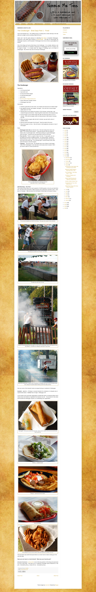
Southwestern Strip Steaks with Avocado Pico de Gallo (71, 167)
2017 (65, 146)
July (66, 189)
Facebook (65, 32)
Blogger (56, 585)
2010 (65, 204)
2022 (65, 137)
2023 (65, 135)
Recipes (23, 23)
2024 (65, 134)
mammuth (47, 585)
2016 (65, 148)
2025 (65, 132)
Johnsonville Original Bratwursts (28, 98)
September (67, 163)
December (67, 157)
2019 (65, 143)
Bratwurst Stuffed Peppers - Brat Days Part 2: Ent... (71, 170)
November (67, 159)
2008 (65, 208)
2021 (65, 139)
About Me (30, 23)
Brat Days (43, 38)
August (67, 164)
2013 (65, 154)
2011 (65, 202)
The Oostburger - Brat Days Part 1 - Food (33, 31)
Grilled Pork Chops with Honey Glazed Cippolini (71, 186)
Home (17, 23)
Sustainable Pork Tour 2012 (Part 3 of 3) (71, 183)
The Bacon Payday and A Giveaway (70, 176)
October (67, 161)
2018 (65, 144)
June (66, 191)
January (67, 200)
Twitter (64, 34)
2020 (65, 141)
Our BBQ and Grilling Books (59, 23)
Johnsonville (40, 39)
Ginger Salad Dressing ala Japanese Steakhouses (70, 179)
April (66, 194)
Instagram (65, 30)
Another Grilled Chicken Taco (71, 181)
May (66, 193)
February (67, 198)
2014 (65, 152)
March (66, 196)
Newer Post (19, 575)
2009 (65, 206)
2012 (65, 155)
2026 (65, 130)
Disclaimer (47, 23)
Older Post (56, 575)
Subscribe (70, 52)
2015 (65, 150)
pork (27, 569)
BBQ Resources (39, 23)
